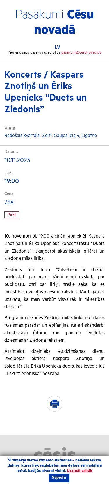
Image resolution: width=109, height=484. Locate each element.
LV (57, 47)
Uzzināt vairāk (79, 471)
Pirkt (12, 215)
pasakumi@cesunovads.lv (81, 52)
